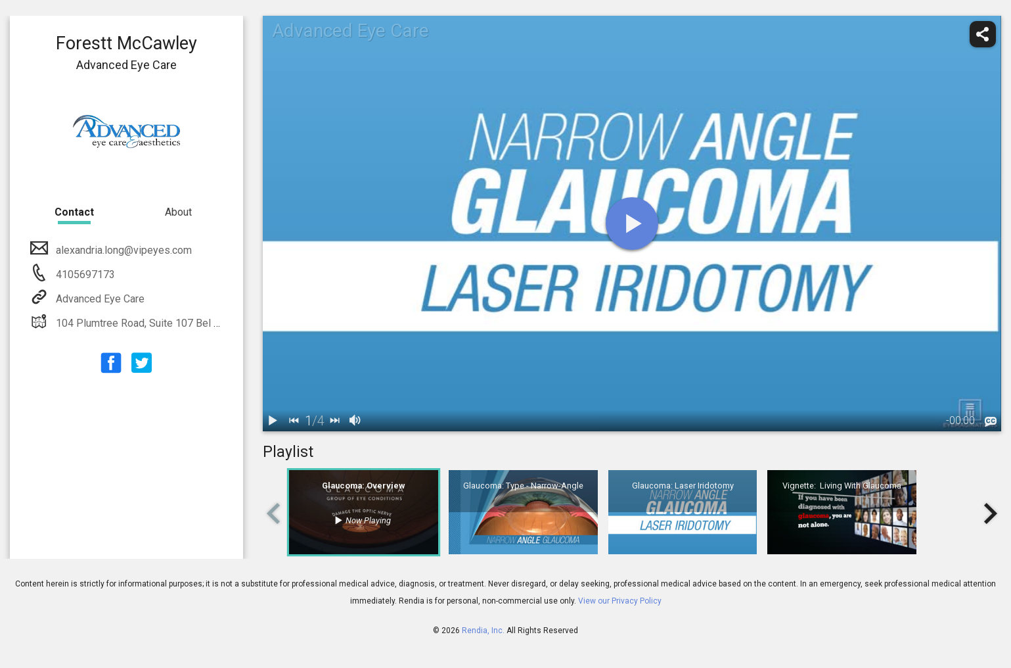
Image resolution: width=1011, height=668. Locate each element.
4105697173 (84, 274)
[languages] (990, 422)
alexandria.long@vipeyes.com (122, 250)
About (178, 212)
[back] (294, 420)
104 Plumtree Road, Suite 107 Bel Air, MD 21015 (166, 323)
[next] (335, 420)
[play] (632, 223)
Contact (74, 212)
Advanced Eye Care (99, 299)
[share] (983, 34)
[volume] (356, 420)
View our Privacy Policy (620, 601)
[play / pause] (273, 420)
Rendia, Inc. (483, 630)
